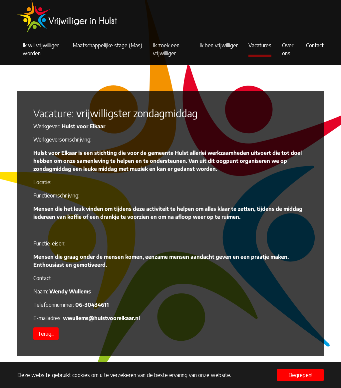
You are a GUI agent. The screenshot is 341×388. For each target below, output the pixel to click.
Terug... (46, 333)
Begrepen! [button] (300, 375)
